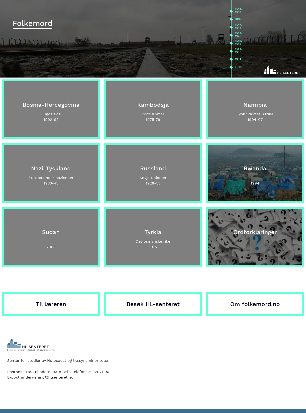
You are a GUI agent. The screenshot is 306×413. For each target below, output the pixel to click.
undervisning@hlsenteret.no (47, 377)
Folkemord (32, 23)
